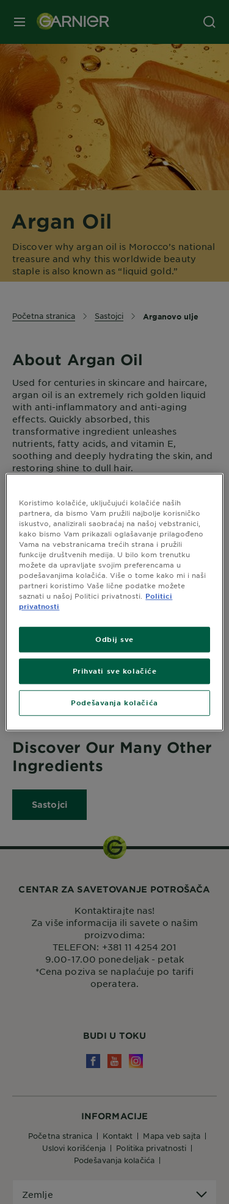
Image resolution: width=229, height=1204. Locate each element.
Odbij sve (114, 639)
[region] (114, 602)
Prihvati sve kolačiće (115, 670)
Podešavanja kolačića (114, 702)
